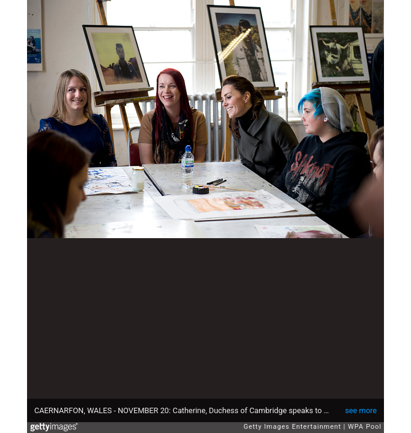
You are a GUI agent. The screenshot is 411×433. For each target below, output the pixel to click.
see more (361, 410)
